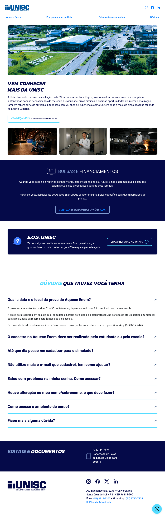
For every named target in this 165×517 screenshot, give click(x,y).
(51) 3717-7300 (102, 503)
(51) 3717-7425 (136, 503)
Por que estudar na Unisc (59, 16)
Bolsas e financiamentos (111, 16)
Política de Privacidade (99, 507)
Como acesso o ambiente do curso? (39, 411)
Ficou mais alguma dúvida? (31, 425)
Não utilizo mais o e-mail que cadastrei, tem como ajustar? (59, 369)
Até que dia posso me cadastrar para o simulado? (50, 355)
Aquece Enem (12, 16)
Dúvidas (156, 16)
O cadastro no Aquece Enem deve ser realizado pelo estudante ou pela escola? (76, 341)
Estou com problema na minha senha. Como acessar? (54, 383)
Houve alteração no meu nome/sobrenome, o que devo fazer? (61, 397)
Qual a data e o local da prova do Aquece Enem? (49, 304)
